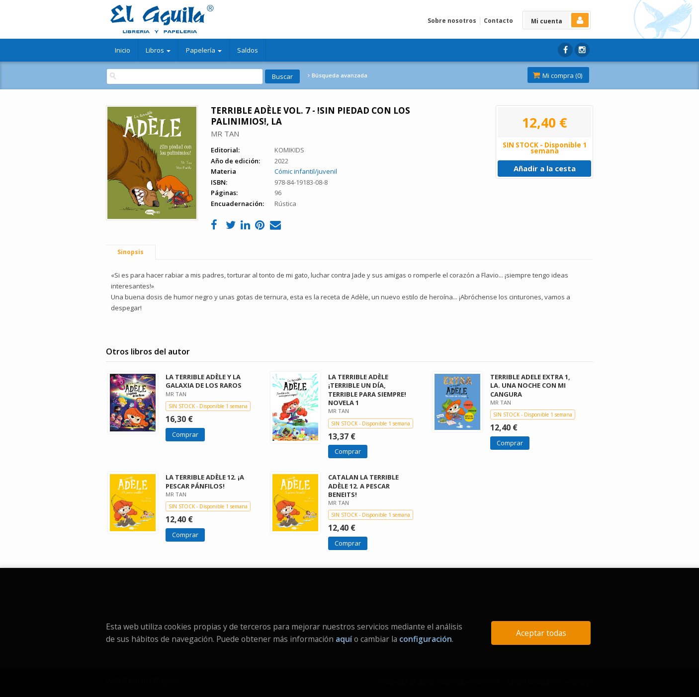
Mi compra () (557, 75)
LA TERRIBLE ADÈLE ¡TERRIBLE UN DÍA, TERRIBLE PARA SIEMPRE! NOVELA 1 (367, 389)
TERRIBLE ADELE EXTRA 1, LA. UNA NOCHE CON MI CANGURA (530, 385)
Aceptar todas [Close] (541, 632)
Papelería (204, 50)
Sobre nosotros (452, 20)
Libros (158, 50)
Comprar (185, 434)
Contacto (498, 20)
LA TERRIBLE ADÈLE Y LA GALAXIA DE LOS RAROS (204, 381)
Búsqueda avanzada (337, 75)
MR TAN (225, 134)
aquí (344, 638)
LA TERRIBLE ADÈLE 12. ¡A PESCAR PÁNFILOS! (205, 481)
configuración (425, 638)
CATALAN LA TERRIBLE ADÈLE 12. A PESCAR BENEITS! (363, 485)
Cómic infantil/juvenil (305, 171)
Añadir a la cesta (545, 168)
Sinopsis (130, 252)
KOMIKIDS (289, 149)
